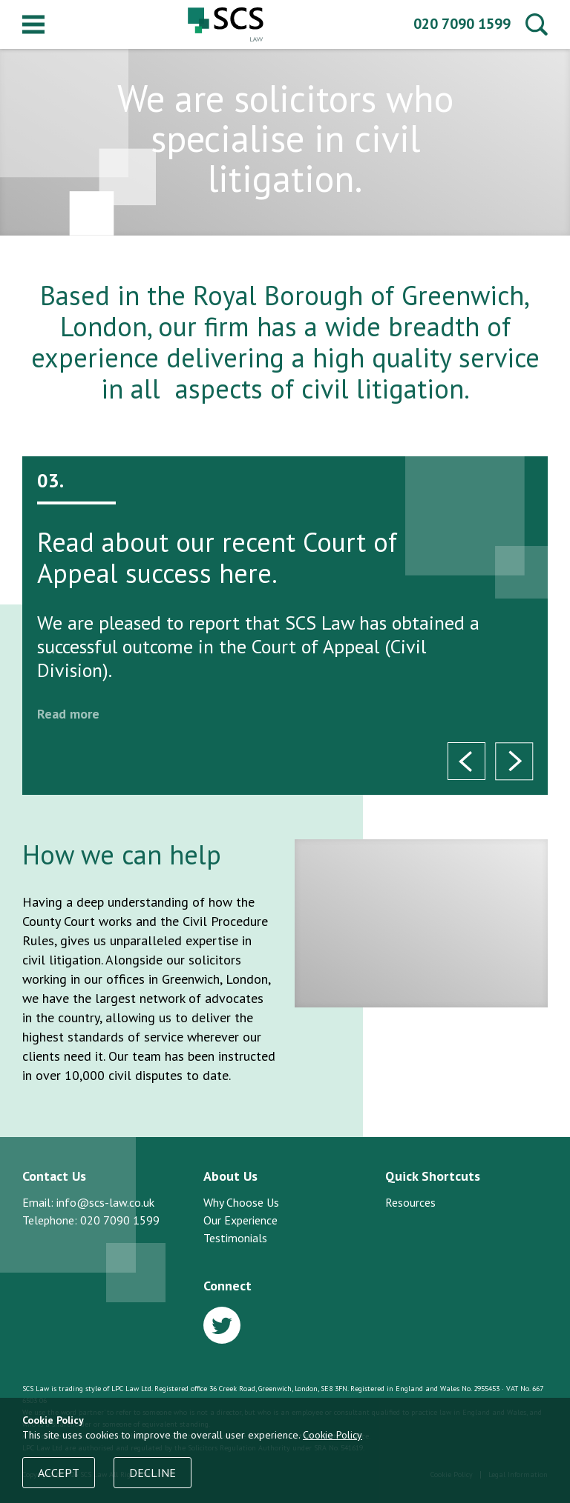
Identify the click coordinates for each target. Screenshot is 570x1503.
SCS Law (225, 24)
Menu (33, 24)
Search (536, 24)
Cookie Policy (332, 1435)
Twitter (221, 1325)
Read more (68, 713)
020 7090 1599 (462, 23)
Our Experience (240, 1220)
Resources (410, 1202)
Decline (152, 1472)
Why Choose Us (241, 1202)
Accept (58, 1472)
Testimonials (235, 1237)
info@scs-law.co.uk (105, 1202)
